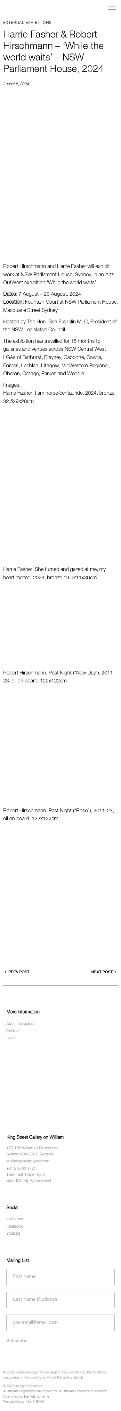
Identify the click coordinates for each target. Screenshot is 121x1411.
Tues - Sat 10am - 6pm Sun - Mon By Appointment (28, 1178)
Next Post (103, 972)
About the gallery (20, 1024)
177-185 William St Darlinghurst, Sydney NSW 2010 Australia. (33, 1151)
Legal (10, 1038)
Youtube (13, 1234)
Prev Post (17, 972)
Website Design (14, 1401)
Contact (13, 1031)
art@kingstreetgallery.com (27, 1161)
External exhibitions (27, 23)
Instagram (14, 1219)
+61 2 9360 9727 (21, 1169)
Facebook (14, 1227)
